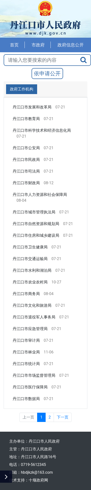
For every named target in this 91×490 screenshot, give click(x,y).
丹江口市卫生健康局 (30, 247)
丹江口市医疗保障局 (30, 387)
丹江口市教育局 (26, 118)
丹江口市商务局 (26, 293)
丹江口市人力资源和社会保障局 (40, 194)
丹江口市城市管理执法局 (34, 212)
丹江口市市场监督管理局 (34, 375)
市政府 (38, 44)
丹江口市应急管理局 (30, 328)
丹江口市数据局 (26, 398)
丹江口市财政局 (26, 183)
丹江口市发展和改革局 (32, 107)
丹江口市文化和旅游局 (32, 305)
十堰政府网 (38, 480)
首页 (14, 44)
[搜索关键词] (40, 60)
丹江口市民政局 (26, 159)
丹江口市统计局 (26, 363)
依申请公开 (47, 73)
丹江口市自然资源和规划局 (36, 223)
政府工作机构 (21, 89)
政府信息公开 (71, 44)
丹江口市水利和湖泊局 (32, 270)
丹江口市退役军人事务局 (34, 317)
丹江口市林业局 (26, 352)
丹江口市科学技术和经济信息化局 (42, 130)
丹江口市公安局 (26, 148)
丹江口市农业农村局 (30, 282)
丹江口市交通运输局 (30, 258)
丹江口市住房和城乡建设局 (36, 235)
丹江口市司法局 (26, 171)
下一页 (62, 417)
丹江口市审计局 (26, 340)
